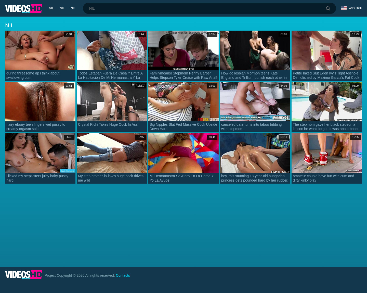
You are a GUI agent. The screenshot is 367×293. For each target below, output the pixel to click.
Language (351, 8)
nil (51, 8)
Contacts (123, 275)
